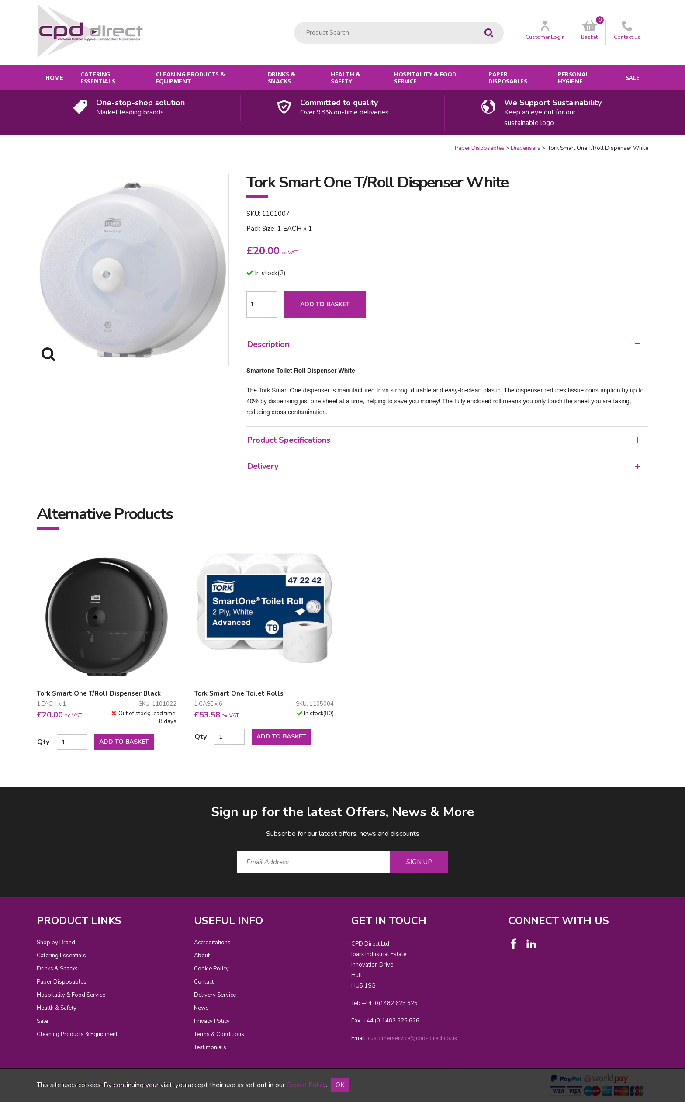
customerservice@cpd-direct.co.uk (412, 1038)
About (202, 956)
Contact (204, 982)
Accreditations (212, 942)
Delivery (443, 466)
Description (443, 344)
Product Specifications (443, 440)
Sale (633, 77)
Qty (43, 742)
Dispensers (525, 148)
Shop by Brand (56, 942)
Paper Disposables (507, 77)
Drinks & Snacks (281, 77)
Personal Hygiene (573, 77)
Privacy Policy (212, 1021)
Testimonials (210, 1047)
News (201, 1008)
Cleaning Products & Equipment (190, 77)
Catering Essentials (97, 77)
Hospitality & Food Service (425, 77)
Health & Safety (345, 77)
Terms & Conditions (219, 1034)
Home (54, 77)
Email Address (19, 796)
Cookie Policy (211, 969)
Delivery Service (215, 995)
